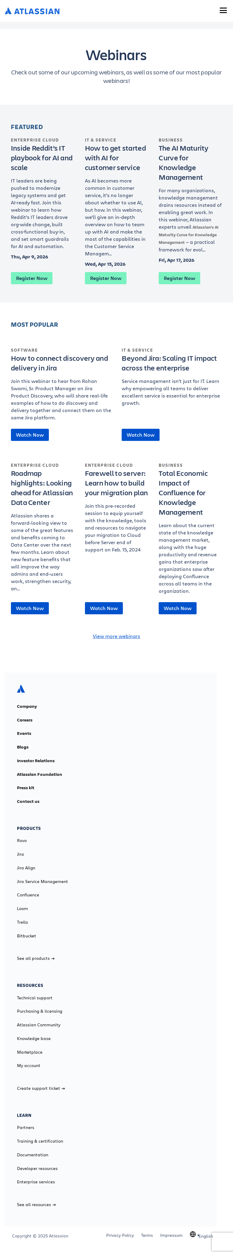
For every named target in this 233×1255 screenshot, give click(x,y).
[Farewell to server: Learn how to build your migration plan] (116, 510)
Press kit (25, 787)
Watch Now (30, 434)
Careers (24, 720)
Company (27, 706)
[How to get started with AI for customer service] (116, 200)
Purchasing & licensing (39, 1011)
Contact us (28, 801)
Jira (20, 854)
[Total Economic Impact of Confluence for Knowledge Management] (190, 531)
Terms (147, 1235)
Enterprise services (36, 1181)
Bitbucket (26, 935)
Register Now (31, 278)
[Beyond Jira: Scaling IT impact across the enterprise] (172, 380)
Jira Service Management (42, 881)
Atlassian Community (38, 1024)
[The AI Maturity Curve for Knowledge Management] (190, 198)
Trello (22, 922)
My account (28, 1065)
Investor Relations (36, 760)
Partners (25, 1127)
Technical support (34, 997)
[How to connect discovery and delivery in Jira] (61, 387)
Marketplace (29, 1052)
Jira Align (26, 867)
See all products (36, 958)
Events (24, 733)
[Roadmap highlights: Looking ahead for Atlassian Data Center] (42, 530)
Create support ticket (41, 1088)
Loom (22, 908)
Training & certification (40, 1141)
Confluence (28, 894)
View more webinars (116, 636)
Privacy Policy (120, 1235)
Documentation (32, 1154)
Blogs (23, 747)
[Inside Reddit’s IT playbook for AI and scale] (42, 196)
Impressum (171, 1235)
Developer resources (37, 1168)
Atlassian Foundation (39, 774)
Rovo (22, 840)
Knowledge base (34, 1038)
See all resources (36, 1204)
